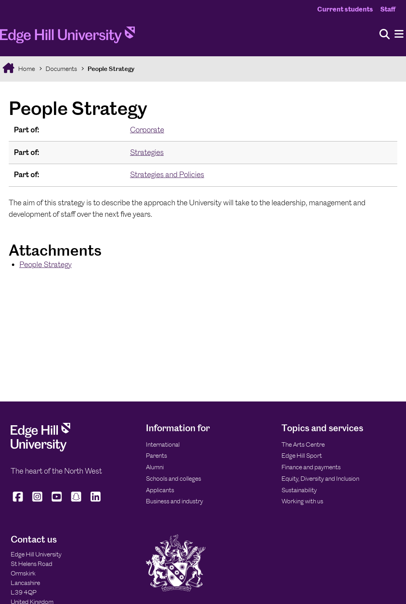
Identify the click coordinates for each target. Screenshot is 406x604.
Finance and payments (311, 467)
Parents (156, 455)
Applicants (160, 490)
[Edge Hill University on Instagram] (37, 501)
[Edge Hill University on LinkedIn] (96, 501)
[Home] (67, 37)
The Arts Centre (303, 444)
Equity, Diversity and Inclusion (320, 478)
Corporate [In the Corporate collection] (147, 129)
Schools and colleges (173, 478)
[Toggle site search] (384, 34)
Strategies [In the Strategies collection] (147, 152)
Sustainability (299, 490)
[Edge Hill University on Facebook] (19, 501)
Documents (61, 69)
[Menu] (399, 34)
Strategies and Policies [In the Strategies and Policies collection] (167, 174)
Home (26, 69)
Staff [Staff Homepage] (387, 9)
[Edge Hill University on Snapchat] (76, 501)
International (163, 444)
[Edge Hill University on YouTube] (57, 501)
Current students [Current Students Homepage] (345, 9)
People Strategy (111, 69)
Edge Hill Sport (302, 455)
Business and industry (174, 501)
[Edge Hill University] (40, 449)
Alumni (155, 467)
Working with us (302, 501)
